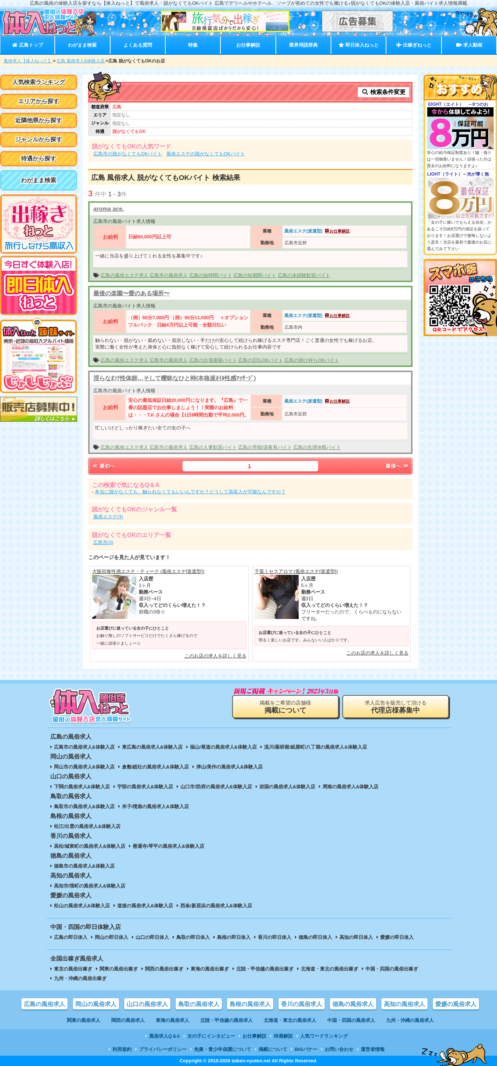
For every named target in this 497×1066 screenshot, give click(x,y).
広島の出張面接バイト (213, 360)
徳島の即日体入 (315, 937)
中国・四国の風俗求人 (351, 1020)
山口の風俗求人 (147, 1004)
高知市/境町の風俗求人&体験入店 (90, 886)
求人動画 (469, 45)
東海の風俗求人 (172, 1020)
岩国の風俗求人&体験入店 (287, 786)
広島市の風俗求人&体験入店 (84, 747)
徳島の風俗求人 (353, 1004)
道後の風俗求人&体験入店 (145, 905)
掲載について (273, 1049)
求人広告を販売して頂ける (396, 707)
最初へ (103, 466)
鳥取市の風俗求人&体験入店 (84, 806)
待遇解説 (283, 1036)
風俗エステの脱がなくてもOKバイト (205, 153)
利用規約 (122, 1049)
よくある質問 (137, 45)
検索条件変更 (383, 92)
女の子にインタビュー (211, 1036)
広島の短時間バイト (210, 275)
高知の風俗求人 (404, 1004)
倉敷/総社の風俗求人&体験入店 (155, 767)
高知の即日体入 (356, 937)
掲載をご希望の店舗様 (285, 707)
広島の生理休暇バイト (317, 447)
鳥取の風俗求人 (198, 1004)
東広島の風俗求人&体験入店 (152, 747)
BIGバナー (306, 1049)
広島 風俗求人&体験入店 (81, 61)
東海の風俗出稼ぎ (210, 969)
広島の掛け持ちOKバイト (311, 360)
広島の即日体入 (70, 937)
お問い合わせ (339, 1049)
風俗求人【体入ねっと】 (28, 61)
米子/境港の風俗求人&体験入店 (155, 806)
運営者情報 (373, 1049)
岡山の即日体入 (111, 937)
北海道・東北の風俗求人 (290, 1020)
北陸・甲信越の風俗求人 (226, 1020)
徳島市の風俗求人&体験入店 (84, 866)
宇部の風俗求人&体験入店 (145, 786)
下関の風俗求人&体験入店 (82, 786)
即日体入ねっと (358, 45)
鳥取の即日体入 (193, 937)
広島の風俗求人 (44, 1004)
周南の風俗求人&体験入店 (350, 786)
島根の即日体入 (234, 937)
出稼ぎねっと (414, 45)
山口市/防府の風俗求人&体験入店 (216, 786)
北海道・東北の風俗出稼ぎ (329, 969)
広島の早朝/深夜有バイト (265, 447)
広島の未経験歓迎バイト (304, 275)
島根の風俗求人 (250, 1004)
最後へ (397, 466)
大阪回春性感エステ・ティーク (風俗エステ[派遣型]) (148, 571)
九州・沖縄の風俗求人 (410, 1020)
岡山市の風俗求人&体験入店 (84, 767)
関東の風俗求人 (83, 1020)
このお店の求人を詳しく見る (215, 656)
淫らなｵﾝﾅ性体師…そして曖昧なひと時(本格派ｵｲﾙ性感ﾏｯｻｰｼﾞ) (174, 378)
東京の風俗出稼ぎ (73, 969)
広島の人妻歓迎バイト (213, 447)
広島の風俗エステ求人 (124, 275)
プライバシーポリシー (163, 1049)
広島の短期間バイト (254, 275)
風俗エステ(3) (108, 516)
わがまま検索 (82, 45)
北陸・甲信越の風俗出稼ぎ (264, 969)
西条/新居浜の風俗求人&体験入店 (216, 905)
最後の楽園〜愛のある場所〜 (131, 293)
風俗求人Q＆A (164, 1036)
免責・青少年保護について (222, 1049)
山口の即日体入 (152, 937)
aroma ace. (108, 209)
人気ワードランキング (324, 1036)
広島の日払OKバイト (260, 360)
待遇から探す (38, 158)
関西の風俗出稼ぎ (164, 969)
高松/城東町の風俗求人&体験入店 (90, 846)
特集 (193, 45)
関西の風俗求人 (128, 1020)
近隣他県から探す (38, 120)
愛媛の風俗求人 (455, 1004)
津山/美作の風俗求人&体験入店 (229, 767)
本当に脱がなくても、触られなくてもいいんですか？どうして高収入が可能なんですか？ (190, 491)
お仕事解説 (248, 45)
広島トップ (27, 45)
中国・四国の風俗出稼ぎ (391, 969)
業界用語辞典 (303, 45)
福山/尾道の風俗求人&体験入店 (223, 747)
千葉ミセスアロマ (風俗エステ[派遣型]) (296, 571)
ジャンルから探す (38, 139)
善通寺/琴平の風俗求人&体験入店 (168, 846)
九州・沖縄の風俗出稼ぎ (80, 978)
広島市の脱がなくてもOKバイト (127, 153)
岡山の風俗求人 (95, 1004)
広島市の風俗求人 (169, 275)
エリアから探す (38, 101)
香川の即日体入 (274, 937)
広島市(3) (103, 542)
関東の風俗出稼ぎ (119, 969)
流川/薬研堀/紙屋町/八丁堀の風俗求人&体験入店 (315, 747)
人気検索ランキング (38, 82)
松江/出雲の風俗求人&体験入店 (87, 826)
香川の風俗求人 (301, 1004)
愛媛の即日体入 (397, 937)
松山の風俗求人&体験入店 (82, 905)
